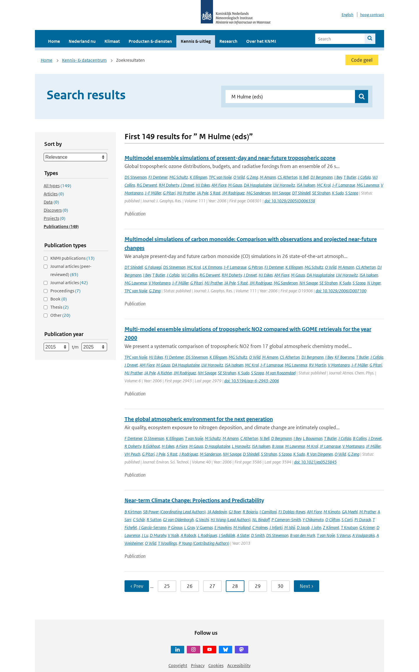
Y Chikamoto (313, 519)
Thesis (59, 307)
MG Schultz (178, 177)
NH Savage (281, 193)
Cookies (215, 665)
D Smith (257, 535)
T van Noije (194, 438)
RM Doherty (169, 185)
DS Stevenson (136, 177)
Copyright (177, 665)
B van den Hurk (302, 535)
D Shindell (251, 454)
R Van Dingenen (320, 454)
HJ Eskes (203, 185)
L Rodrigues (207, 535)
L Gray (189, 527)
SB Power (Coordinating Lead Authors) (174, 511)
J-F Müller (153, 193)
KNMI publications (72, 258)
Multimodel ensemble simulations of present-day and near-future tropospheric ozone (230, 158)
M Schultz (213, 438)
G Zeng (252, 177)
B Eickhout (151, 446)
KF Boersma (344, 357)
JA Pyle (202, 193)
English (347, 14)
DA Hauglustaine (257, 185)
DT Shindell (301, 193)
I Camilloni (268, 511)
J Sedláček (227, 535)
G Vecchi (202, 519)
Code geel (361, 60)
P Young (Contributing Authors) (204, 543)
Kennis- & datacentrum (84, 60)
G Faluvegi (153, 267)
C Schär (139, 519)
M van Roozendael (281, 373)
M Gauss (235, 185)
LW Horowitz (284, 185)
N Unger (374, 283)
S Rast (215, 193)
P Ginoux (175, 527)
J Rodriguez (188, 454)
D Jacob (303, 527)
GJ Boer (235, 511)
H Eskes (168, 446)
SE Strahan (321, 193)
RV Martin (317, 365)
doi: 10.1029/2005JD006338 (289, 201)
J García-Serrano (152, 527)
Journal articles (69, 282)
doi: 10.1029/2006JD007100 (341, 290)
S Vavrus (344, 535)
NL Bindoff (261, 519)
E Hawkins (223, 527)
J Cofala (364, 177)
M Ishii (289, 527)
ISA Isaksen (306, 185)
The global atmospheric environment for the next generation (199, 419)
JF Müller (373, 446)
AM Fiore (219, 185)
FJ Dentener (158, 177)
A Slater (243, 535)
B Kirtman (133, 511)
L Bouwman (312, 438)
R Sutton (154, 519)
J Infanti (276, 527)
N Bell (304, 177)
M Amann (268, 177)
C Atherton (249, 438)
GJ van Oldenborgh (178, 519)
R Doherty (133, 446)
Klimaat (112, 41)
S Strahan (269, 454)
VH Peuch (132, 454)
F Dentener (133, 438)
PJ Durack (362, 519)
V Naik (173, 535)
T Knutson (349, 527)
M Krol (312, 446)
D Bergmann (281, 438)
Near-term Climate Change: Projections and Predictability (194, 500)
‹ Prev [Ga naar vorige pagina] (136, 586)
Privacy (198, 665)
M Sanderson (210, 454)
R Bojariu (250, 511)
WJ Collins (189, 275)
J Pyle (160, 454)
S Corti (347, 519)
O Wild (239, 177)
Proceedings (65, 290)
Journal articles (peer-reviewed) (70, 270)
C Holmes (260, 527)
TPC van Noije (220, 177)
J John (316, 527)
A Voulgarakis (363, 535)
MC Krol (324, 185)
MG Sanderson (258, 193)
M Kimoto (332, 511)
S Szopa (351, 193)
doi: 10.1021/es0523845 (315, 462)
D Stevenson (154, 438)
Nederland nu (82, 41)
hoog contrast (372, 14)
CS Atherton (287, 177)
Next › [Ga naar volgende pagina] (306, 586)
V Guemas (204, 527)
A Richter (164, 373)
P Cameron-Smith (286, 519)
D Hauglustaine (217, 446)
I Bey (338, 177)
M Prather (367, 511)
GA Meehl (350, 511)
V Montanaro (160, 283)
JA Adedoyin (217, 511)
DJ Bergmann (321, 177)
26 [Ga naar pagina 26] (190, 586)
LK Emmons (212, 267)
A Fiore (181, 446)
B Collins (360, 438)
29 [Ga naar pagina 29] (258, 586)
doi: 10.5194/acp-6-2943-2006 (251, 380)
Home (54, 41)
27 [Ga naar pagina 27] (212, 586)
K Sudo (338, 193)
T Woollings (167, 543)
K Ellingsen (198, 177)
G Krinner (367, 527)
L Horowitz (241, 446)
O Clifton (332, 519)
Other (60, 315)
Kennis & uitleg (196, 41)
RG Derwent (147, 185)
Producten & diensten (150, 41)
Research (228, 41)
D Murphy (158, 535)
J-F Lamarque (343, 185)
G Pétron (255, 267)
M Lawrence (295, 446)
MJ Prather (186, 193)
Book (58, 299)
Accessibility (239, 665)
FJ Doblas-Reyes (291, 511)
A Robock (188, 535)
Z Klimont (331, 527)
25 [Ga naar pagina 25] (167, 586)
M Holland (242, 527)
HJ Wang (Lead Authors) (231, 519)
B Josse (277, 446)
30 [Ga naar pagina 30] (280, 586)
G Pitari (169, 193)
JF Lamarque (330, 446)
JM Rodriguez (233, 193)
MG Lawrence (368, 185)
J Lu (145, 535)
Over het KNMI (261, 41)
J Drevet (187, 185)
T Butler (350, 177)
